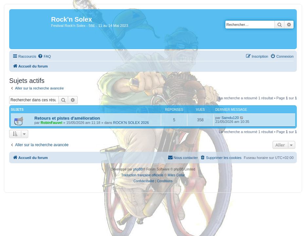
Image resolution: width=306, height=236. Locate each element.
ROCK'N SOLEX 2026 (131, 123)
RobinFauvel (51, 123)
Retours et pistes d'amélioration (67, 118)
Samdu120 (230, 118)
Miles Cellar (176, 175)
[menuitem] (44, 56)
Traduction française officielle (142, 175)
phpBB (138, 169)
